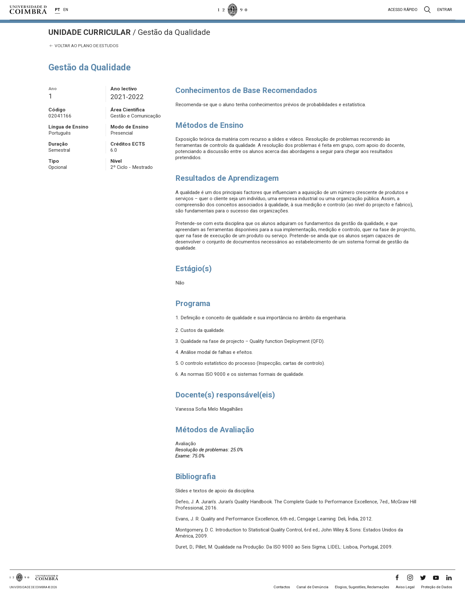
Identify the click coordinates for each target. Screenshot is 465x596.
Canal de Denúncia (312, 587)
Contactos (282, 587)
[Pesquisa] (427, 9)
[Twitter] (423, 577)
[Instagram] (410, 577)
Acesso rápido (403, 10)
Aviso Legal (405, 587)
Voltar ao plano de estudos (83, 45)
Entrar (444, 10)
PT (57, 9)
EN (65, 9)
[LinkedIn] (448, 577)
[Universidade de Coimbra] (28, 9)
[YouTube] (435, 577)
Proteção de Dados (436, 587)
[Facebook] (397, 577)
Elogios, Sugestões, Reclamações (362, 587)
